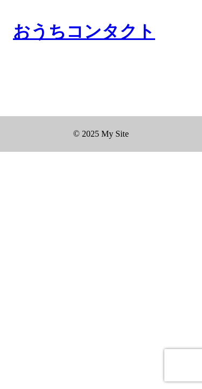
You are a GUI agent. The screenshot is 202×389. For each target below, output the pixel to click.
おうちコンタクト (84, 31)
